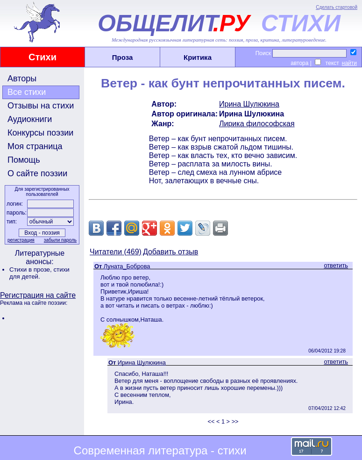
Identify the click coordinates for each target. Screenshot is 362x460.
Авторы (21, 78)
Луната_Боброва (127, 266)
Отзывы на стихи (40, 105)
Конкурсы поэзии (40, 132)
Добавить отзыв (170, 252)
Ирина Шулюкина (249, 104)
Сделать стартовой (336, 7)
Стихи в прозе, (31, 269)
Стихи (42, 57)
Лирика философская (257, 124)
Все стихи (26, 92)
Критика (198, 57)
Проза (122, 57)
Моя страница (35, 146)
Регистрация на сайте (38, 295)
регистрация (21, 240)
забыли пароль (60, 240)
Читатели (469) (116, 252)
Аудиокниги (29, 119)
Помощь (23, 160)
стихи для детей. (39, 273)
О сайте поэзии (37, 173)
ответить (336, 265)
